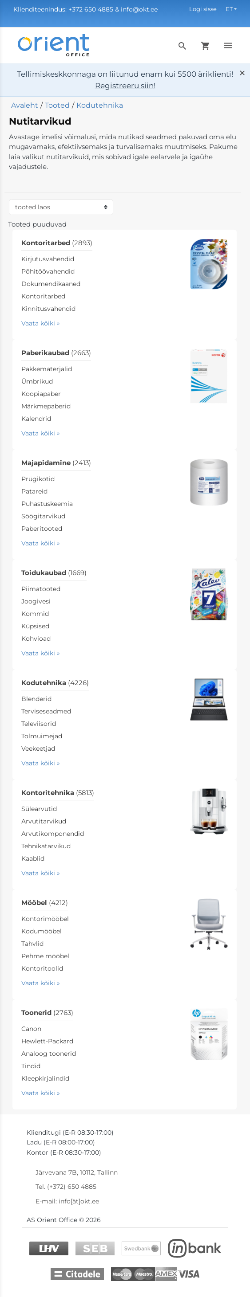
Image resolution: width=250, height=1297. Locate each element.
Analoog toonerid (48, 1054)
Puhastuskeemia (47, 504)
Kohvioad (36, 639)
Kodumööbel (41, 931)
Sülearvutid (39, 809)
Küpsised (35, 626)
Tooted (57, 105)
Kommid (35, 614)
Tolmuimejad (41, 736)
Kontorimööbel (45, 919)
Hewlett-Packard (47, 1041)
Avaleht (24, 105)
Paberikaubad (56, 353)
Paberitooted (41, 529)
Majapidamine (56, 462)
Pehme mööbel (45, 956)
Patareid (34, 491)
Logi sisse (203, 8)
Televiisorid (38, 724)
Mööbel (44, 902)
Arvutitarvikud (43, 821)
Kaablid (32, 858)
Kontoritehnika (57, 792)
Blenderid (36, 699)
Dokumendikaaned (50, 284)
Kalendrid (36, 419)
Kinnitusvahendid (48, 309)
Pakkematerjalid (46, 369)
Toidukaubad (54, 572)
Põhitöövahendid (48, 271)
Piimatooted (40, 589)
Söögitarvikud (43, 516)
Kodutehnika (99, 105)
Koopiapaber (41, 394)
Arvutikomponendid (52, 834)
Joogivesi (36, 601)
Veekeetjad (38, 748)
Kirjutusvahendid (47, 259)
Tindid (30, 1066)
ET (229, 8)
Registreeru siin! (125, 85)
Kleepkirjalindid (45, 1078)
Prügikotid (38, 479)
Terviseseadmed (46, 711)
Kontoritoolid (42, 968)
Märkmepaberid (46, 406)
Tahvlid (32, 944)
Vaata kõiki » (40, 323)
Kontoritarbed (56, 243)
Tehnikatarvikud (46, 846)
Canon (31, 1029)
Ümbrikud (37, 381)
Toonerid (47, 1012)
